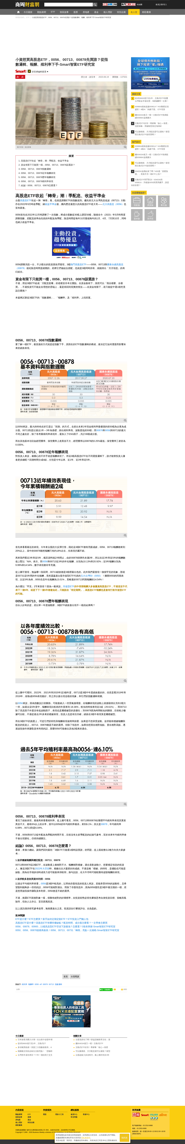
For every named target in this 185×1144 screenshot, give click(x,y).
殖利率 (24, 984)
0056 (107, 430)
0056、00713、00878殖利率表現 (37, 181)
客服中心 (86, 1114)
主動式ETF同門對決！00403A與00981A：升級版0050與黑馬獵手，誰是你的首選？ (150, 182)
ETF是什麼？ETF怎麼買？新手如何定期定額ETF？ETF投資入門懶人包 (51, 919)
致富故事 (18, 1117)
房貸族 (150, 205)
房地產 (17, 1120)
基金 (29, 1120)
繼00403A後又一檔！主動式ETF (89, 1043)
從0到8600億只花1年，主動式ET (32, 1043)
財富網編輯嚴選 (39, 72)
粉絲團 (139, 4)
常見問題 (74, 1117)
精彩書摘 (18, 1125)
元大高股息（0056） (113, 204)
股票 (29, 1117)
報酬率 (31, 984)
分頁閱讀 (75, 976)
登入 (165, 4)
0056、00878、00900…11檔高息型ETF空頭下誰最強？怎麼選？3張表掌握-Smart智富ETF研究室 (65, 926)
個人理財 (18, 1122)
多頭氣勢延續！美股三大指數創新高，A (35, 1047)
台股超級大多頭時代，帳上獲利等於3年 (92, 1055)
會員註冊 (159, 4)
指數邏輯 (58, 984)
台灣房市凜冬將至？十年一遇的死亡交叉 (35, 1055)
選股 (44, 1114)
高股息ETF (25, 200)
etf (41, 984)
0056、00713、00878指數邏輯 (36, 169)
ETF (29, 1114)
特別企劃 (31, 1122)
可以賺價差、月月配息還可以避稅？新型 (93, 1051)
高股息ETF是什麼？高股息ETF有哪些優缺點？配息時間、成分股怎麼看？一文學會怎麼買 (61, 923)
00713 (51, 984)
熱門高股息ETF (78, 264)
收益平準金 (51, 204)
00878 (99, 430)
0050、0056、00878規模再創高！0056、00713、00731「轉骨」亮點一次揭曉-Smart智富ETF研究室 (67, 930)
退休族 (137, 219)
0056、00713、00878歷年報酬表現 (38, 177)
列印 (125, 989)
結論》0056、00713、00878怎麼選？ (39, 185)
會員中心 (74, 1114)
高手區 (150, 219)
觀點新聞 (18, 1114)
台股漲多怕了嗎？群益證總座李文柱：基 (93, 1039)
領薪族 (137, 205)
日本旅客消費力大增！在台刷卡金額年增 (35, 1039)
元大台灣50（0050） (91, 576)
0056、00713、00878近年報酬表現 (38, 173)
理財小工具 (59, 1114)
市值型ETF (68, 586)
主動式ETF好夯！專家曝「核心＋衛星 (92, 1047)
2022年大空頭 (42, 868)
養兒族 (164, 205)
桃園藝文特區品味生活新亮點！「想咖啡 (35, 1051)
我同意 (124, 1138)
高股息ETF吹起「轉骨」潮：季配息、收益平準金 (45, 161)
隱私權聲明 (85, 1138)
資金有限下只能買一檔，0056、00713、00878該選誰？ (48, 165)
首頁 (20, 12)
